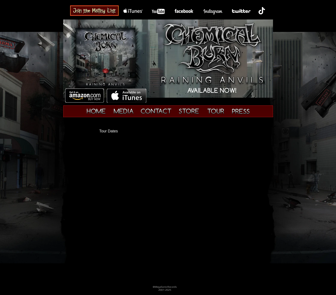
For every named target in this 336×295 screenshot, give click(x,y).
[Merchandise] (189, 111)
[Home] (96, 111)
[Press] (241, 111)
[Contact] (156, 111)
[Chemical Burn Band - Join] (94, 10)
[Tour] (216, 111)
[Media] (124, 111)
